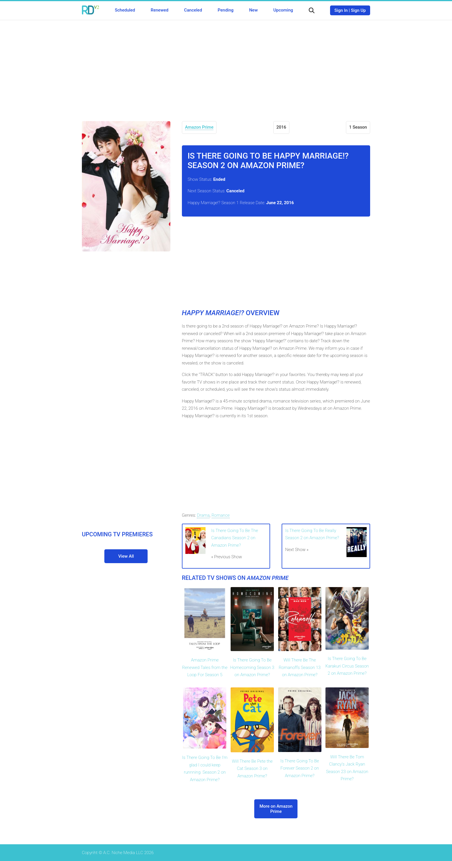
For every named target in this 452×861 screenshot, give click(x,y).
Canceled (193, 10)
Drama (203, 515)
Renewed (159, 10)
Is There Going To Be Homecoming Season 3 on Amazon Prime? (252, 667)
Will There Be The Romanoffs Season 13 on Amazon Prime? (300, 667)
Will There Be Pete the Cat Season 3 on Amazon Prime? (252, 769)
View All (126, 556)
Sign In (341, 10)
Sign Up (358, 10)
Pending (225, 10)
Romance (221, 515)
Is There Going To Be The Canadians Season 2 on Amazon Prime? (234, 538)
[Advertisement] (226, 66)
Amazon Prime (199, 127)
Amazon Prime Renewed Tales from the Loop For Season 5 (205, 667)
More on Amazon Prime (275, 809)
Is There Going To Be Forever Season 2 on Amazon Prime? (299, 768)
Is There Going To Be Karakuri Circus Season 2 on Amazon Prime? (347, 666)
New (253, 10)
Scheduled (125, 10)
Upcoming (283, 10)
